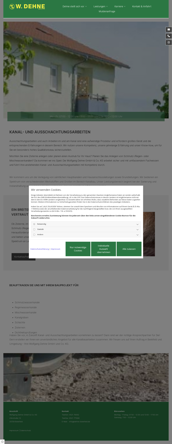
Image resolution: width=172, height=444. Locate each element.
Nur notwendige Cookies (78, 249)
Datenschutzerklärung (40, 249)
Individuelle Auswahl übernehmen (103, 249)
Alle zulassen (129, 248)
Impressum (55, 249)
